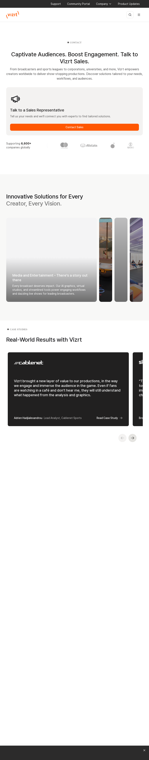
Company (104, 3)
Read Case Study (110, 418)
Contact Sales (74, 127)
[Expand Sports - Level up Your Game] (105, 260)
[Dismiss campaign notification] (144, 750)
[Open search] (129, 14)
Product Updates (129, 3)
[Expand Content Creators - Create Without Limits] (136, 260)
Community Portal (78, 3)
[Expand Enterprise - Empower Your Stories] (120, 260)
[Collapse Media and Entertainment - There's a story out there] (51, 260)
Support (56, 3)
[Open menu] (139, 14)
